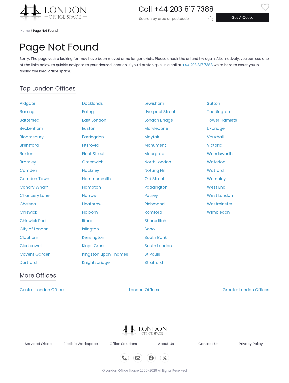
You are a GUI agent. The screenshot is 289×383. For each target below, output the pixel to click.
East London (94, 120)
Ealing (88, 111)
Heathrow (92, 204)
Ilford (87, 220)
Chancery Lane (34, 195)
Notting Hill (155, 170)
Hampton (91, 187)
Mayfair (151, 137)
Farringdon (93, 137)
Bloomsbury (32, 137)
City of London (34, 229)
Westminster (219, 204)
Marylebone (156, 128)
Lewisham (154, 103)
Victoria (214, 145)
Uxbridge (216, 128)
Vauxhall (215, 137)
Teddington (218, 111)
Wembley (216, 178)
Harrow (89, 195)
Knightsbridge (96, 262)
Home (25, 30)
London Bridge (158, 120)
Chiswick (28, 212)
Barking (27, 111)
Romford (153, 212)
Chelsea (28, 204)
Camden (28, 170)
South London (158, 245)
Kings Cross (94, 245)
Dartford (28, 262)
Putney (151, 195)
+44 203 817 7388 (197, 64)
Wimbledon (218, 212)
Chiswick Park (33, 220)
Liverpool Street (159, 111)
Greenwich (93, 162)
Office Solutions (123, 343)
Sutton (213, 103)
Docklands (92, 103)
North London (157, 162)
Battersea (29, 120)
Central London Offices (43, 290)
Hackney (90, 170)
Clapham (29, 237)
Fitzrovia (90, 145)
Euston (89, 128)
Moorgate (154, 153)
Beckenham (31, 128)
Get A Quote (242, 17)
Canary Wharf (34, 187)
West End (216, 187)
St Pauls (152, 254)
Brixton (26, 153)
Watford (215, 170)
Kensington (93, 237)
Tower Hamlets (222, 120)
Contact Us (208, 343)
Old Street (154, 178)
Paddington (156, 187)
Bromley (28, 162)
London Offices (144, 290)
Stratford (153, 262)
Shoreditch (155, 220)
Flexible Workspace (81, 343)
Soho (149, 229)
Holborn (90, 212)
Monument (155, 145)
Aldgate (27, 103)
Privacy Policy (251, 343)
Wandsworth (220, 153)
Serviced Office (38, 343)
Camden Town (34, 178)
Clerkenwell (31, 245)
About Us (166, 343)
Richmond (154, 204)
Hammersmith (96, 178)
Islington (90, 229)
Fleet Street (93, 153)
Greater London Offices (246, 290)
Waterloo (216, 162)
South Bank (155, 237)
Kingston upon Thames (105, 254)
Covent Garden (35, 254)
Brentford (29, 145)
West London (220, 195)
